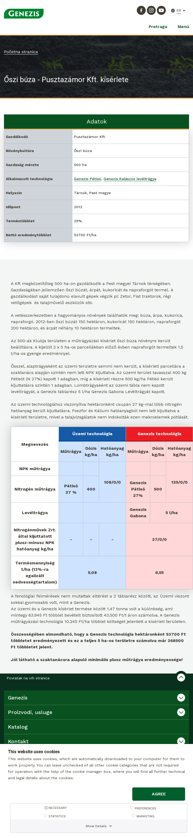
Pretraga (158, 26)
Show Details (96, 826)
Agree (159, 793)
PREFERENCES (145, 808)
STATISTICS (57, 816)
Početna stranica (21, 51)
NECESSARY (58, 808)
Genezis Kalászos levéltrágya (129, 179)
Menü (183, 26)
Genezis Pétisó (87, 179)
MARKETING (145, 816)
